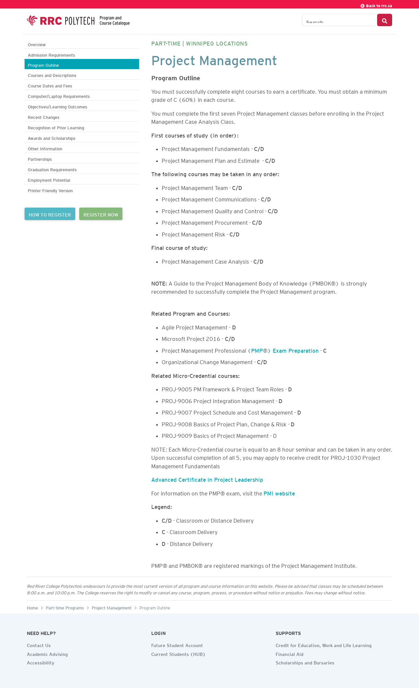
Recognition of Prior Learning (56, 126)
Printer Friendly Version (50, 189)
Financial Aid (289, 653)
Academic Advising (47, 653)
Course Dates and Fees (50, 85)
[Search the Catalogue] (339, 20)
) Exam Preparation (293, 349)
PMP (257, 349)
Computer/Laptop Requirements (59, 95)
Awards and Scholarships (51, 137)
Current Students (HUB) (178, 653)
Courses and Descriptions (52, 74)
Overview (37, 43)
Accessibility (40, 661)
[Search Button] (384, 20)
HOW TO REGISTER (50, 213)
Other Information (45, 147)
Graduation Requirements (52, 168)
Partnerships (40, 158)
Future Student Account (177, 644)
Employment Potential (49, 179)
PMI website (279, 492)
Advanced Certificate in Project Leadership (207, 478)
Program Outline (43, 64)
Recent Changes (43, 116)
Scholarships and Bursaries (305, 661)
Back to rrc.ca (376, 4)
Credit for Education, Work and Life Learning (324, 644)
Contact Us (39, 644)
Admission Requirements (51, 54)
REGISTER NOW (100, 213)
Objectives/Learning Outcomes (57, 105)
